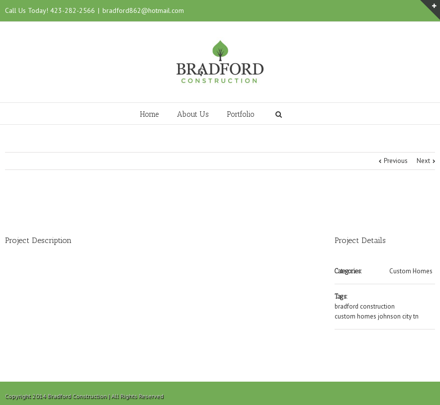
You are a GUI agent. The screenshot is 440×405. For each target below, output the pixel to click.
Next (423, 161)
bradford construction (365, 306)
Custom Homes (411, 271)
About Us (193, 114)
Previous (396, 161)
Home (149, 114)
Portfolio (241, 114)
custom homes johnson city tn (377, 316)
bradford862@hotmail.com (143, 10)
